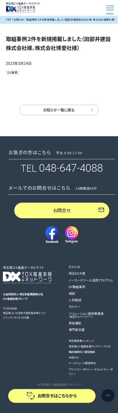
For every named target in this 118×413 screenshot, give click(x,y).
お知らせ (74, 357)
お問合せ (61, 210)
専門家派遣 (76, 329)
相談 (72, 293)
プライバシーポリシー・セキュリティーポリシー (91, 371)
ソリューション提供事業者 (86, 315)
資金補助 (75, 323)
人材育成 (75, 300)
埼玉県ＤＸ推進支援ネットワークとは (90, 346)
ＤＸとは (74, 266)
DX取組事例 (77, 286)
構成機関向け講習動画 (82, 351)
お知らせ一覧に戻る (59, 109)
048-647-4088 (71, 168)
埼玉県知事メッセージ (81, 340)
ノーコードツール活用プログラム (91, 280)
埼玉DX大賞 (77, 273)
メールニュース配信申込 (82, 362)
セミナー (74, 306)
